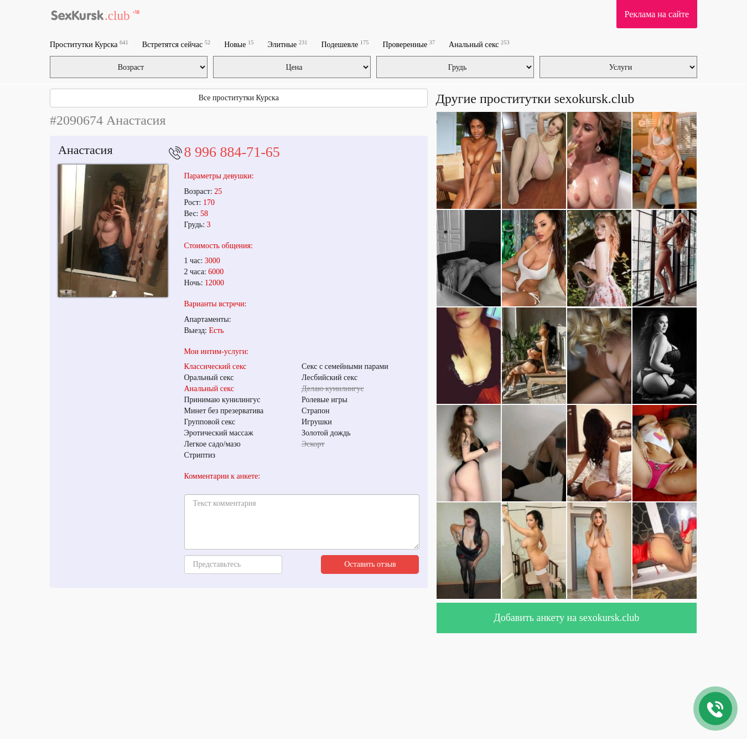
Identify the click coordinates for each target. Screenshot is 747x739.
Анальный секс (479, 44)
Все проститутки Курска (239, 98)
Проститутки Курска (89, 44)
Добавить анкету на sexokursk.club (566, 617)
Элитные (287, 44)
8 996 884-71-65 (232, 152)
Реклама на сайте (657, 14)
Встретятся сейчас (176, 44)
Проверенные (408, 44)
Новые (238, 44)
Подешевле (345, 44)
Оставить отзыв (370, 564)
